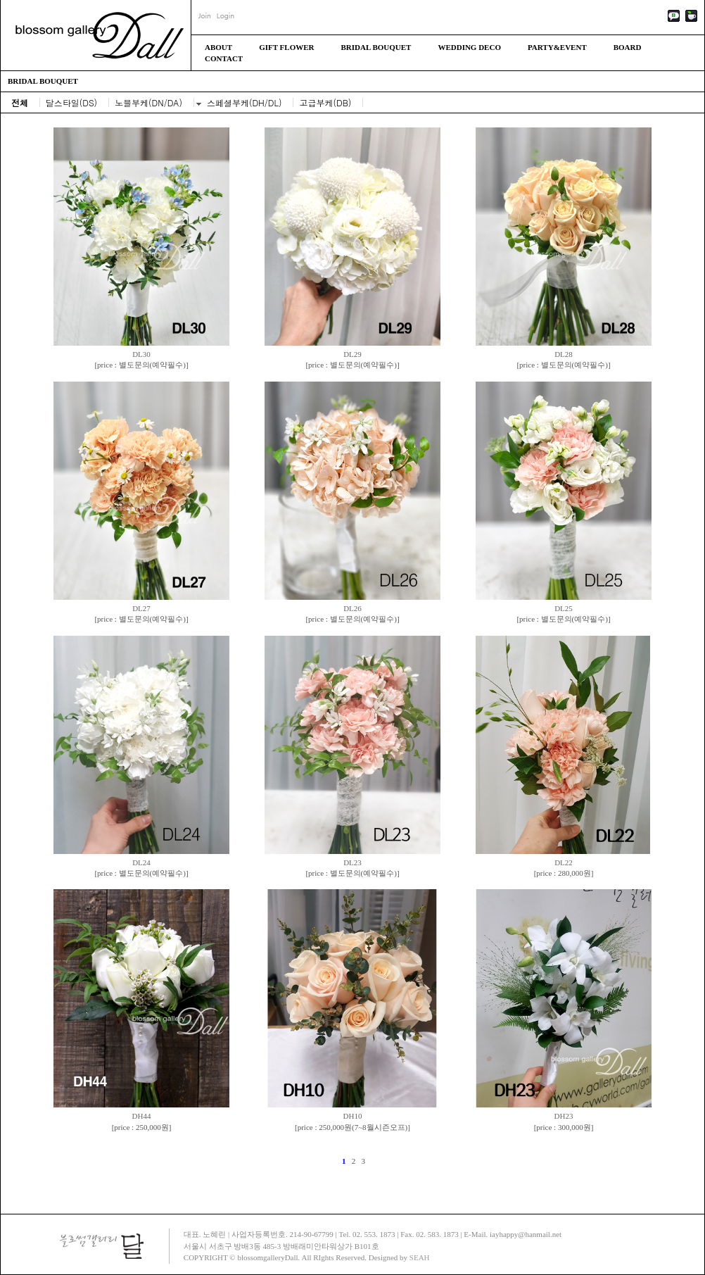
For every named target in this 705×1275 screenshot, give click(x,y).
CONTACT (224, 58)
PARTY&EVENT (557, 47)
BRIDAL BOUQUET (376, 47)
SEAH (419, 1257)
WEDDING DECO (469, 47)
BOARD (628, 47)
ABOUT (218, 47)
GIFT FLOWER (286, 47)
